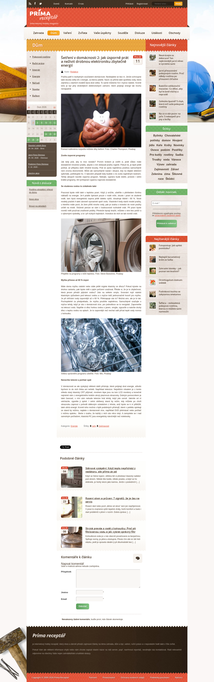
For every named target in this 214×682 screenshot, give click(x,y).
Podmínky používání (159, 677)
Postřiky (177, 149)
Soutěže (123, 33)
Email (64, 599)
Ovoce (155, 149)
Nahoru (178, 677)
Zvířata (82, 33)
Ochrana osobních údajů (132, 677)
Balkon (36, 95)
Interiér (36, 69)
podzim (165, 149)
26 (55, 134)
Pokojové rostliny (41, 56)
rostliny (169, 154)
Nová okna (34, 199)
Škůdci (170, 178)
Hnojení (177, 140)
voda (166, 159)
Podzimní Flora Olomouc (38, 164)
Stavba (35, 89)
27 (29, 139)
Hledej (178, 4)
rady (94, 426)
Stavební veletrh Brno (37, 145)
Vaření (67, 33)
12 (55, 122)
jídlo (151, 145)
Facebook (35, 3)
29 (37, 139)
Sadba (179, 154)
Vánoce (176, 159)
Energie (74, 426)
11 (50, 122)
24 (46, 134)
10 (46, 122)
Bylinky (158, 135)
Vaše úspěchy (102, 33)
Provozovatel (109, 677)
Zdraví (175, 169)
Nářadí (36, 82)
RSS (30, 3)
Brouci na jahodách (37, 206)
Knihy (168, 145)
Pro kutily (156, 154)
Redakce (74, 72)
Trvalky (156, 159)
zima (167, 174)
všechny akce (33, 173)
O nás (81, 3)
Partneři (93, 677)
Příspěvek (66, 571)
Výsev (160, 164)
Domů (56, 3)
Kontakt (69, 3)
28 (33, 139)
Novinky (179, 145)
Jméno (64, 592)
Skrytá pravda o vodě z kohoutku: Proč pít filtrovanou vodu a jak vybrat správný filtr (110, 530)
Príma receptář (44, 15)
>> (55, 107)
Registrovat (142, 3)
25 (50, 134)
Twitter (40, 3)
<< (29, 107)
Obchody (174, 33)
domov (166, 140)
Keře (159, 145)
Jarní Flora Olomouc (36, 155)
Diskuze (140, 33)
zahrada (171, 164)
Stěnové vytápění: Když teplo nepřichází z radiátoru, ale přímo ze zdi (110, 470)
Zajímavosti (104, 426)
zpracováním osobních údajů (167, 215)
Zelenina (156, 174)
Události (156, 33)
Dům (53, 33)
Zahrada (38, 33)
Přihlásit (129, 3)
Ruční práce (38, 63)
